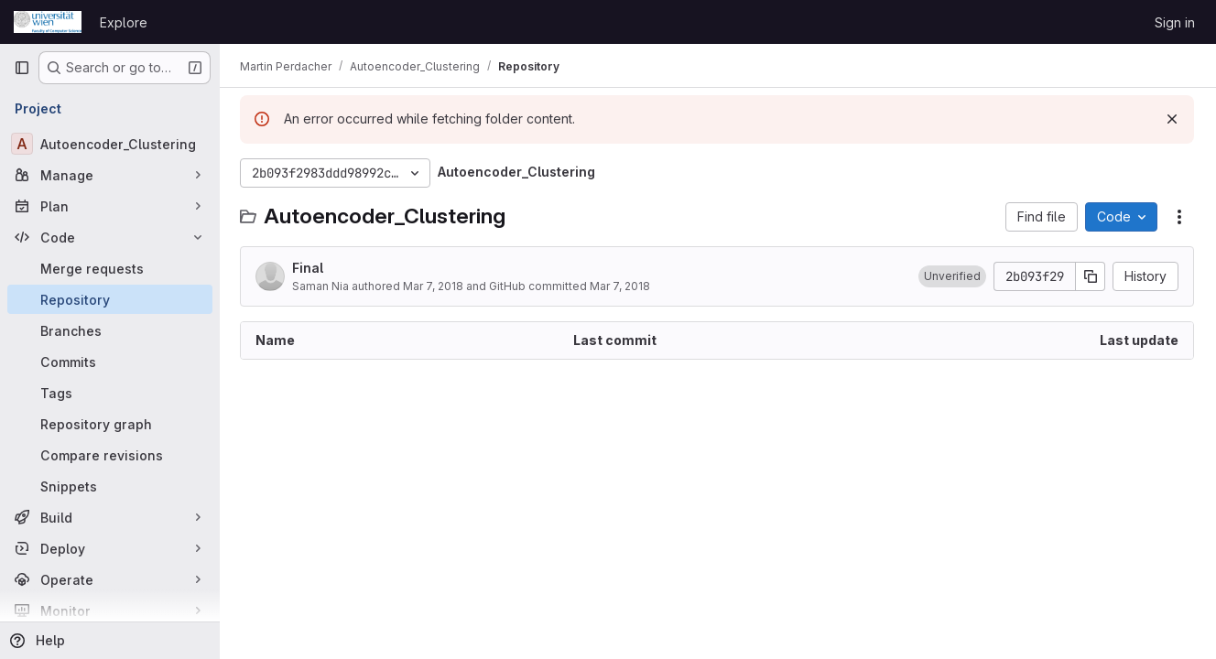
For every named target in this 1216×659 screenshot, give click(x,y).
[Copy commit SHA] (1090, 276)
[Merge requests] (109, 268)
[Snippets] (109, 486)
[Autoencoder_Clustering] (109, 143)
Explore (123, 22)
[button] (952, 276)
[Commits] (109, 361)
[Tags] (109, 392)
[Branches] (109, 330)
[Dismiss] (1172, 119)
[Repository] (109, 299)
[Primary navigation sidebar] (22, 67)
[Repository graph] (109, 423)
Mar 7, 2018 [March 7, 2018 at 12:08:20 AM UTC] (435, 286)
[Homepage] (47, 22)
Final (309, 267)
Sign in (1175, 22)
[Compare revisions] (109, 455)
